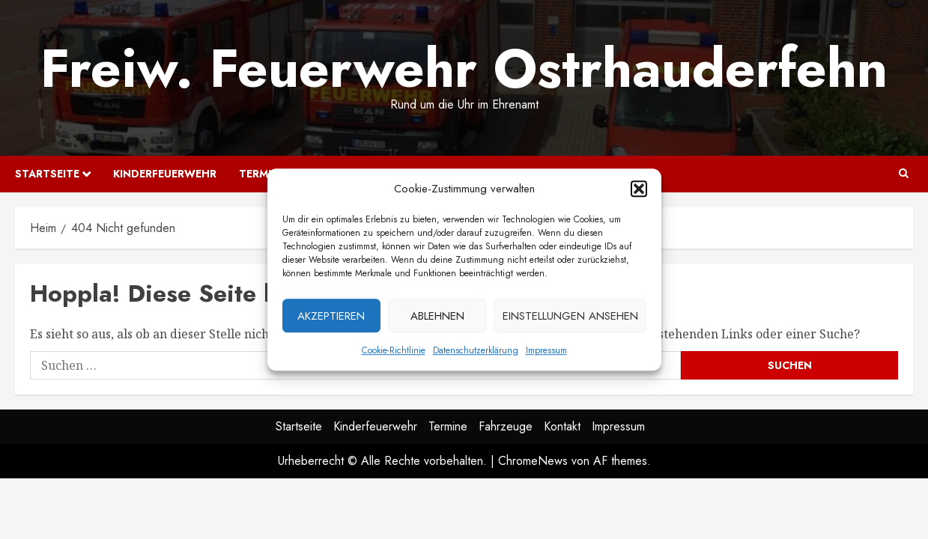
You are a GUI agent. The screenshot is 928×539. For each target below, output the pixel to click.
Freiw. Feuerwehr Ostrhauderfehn (464, 68)
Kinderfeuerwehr (164, 173)
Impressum (546, 353)
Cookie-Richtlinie (393, 353)
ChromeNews (533, 460)
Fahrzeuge (506, 426)
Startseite (47, 173)
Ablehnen (437, 319)
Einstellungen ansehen (570, 319)
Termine (447, 426)
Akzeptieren (331, 319)
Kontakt (562, 426)
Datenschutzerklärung (475, 353)
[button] (638, 191)
